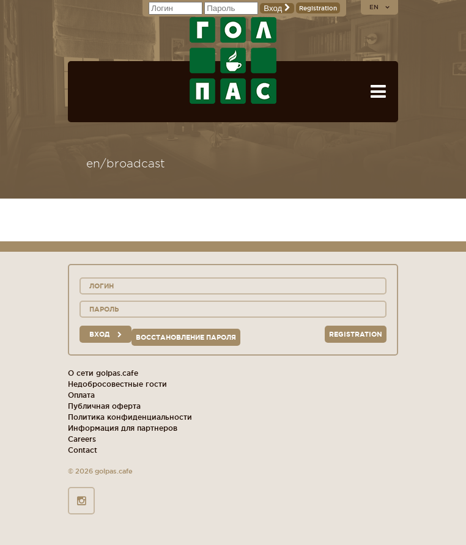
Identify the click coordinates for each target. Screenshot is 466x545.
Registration (318, 8)
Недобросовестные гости (117, 384)
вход (105, 334)
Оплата (81, 395)
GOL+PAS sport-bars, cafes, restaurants (233, 60)
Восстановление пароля (186, 337)
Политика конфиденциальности (130, 417)
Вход (277, 8)
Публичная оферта (104, 406)
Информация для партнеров (122, 428)
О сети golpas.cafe (103, 373)
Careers (82, 439)
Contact (82, 450)
